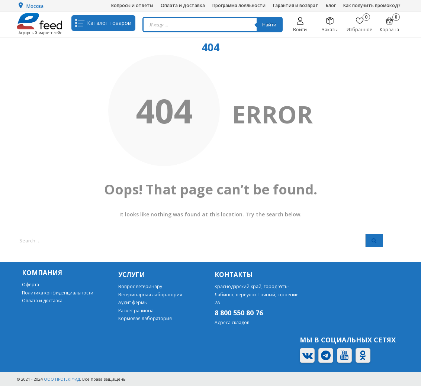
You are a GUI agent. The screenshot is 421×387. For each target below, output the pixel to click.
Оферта (30, 285)
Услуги (132, 275)
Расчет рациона (136, 311)
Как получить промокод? (372, 5)
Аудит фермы (133, 303)
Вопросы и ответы (132, 5)
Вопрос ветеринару (140, 287)
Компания (42, 273)
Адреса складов (232, 323)
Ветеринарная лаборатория (150, 295)
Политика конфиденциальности (57, 293)
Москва (36, 6)
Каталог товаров (109, 24)
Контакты (234, 275)
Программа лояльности (239, 5)
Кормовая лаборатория (145, 319)
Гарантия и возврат (295, 5)
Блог (331, 5)
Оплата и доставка (183, 5)
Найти (271, 24)
